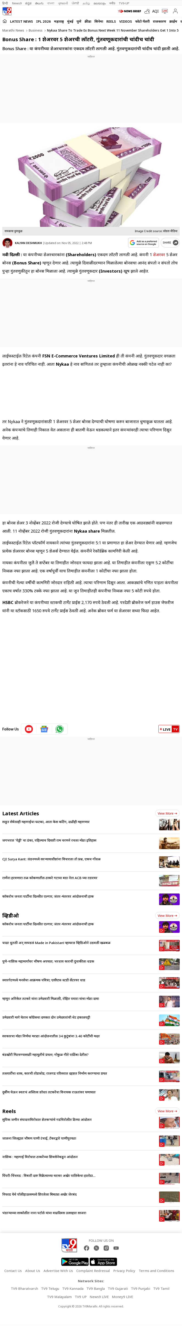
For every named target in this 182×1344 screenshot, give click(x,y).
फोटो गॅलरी (142, 21)
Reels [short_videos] (9, 1111)
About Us (32, 1270)
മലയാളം (100, 3)
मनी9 (112, 3)
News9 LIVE (99, 1296)
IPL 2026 (43, 21)
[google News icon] (44, 729)
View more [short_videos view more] (167, 1111)
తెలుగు (39, 3)
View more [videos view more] (167, 915)
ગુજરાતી (63, 3)
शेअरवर (159, 254)
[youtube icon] (29, 729)
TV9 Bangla (95, 1288)
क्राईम (173, 21)
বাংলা (50, 3)
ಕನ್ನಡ (28, 3)
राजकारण (159, 21)
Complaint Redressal (93, 1270)
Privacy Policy (124, 1270)
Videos (125, 21)
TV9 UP (81, 1296)
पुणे (79, 21)
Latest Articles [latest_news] (20, 813)
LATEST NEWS (21, 21)
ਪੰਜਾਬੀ (75, 3)
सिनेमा (98, 21)
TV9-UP (124, 3)
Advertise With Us (58, 1270)
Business (35, 30)
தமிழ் (86, 3)
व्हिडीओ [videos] (10, 915)
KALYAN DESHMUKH (28, 243)
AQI (155, 11)
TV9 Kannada (72, 1288)
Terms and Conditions (156, 1270)
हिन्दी (5, 3)
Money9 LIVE (122, 1296)
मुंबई (70, 21)
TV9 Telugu (50, 1288)
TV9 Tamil (161, 1288)
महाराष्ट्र (59, 21)
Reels (111, 21)
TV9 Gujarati (118, 1288)
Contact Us (13, 1270)
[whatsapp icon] (59, 729)
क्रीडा (88, 21)
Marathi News (13, 30)
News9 (17, 3)
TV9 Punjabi (140, 1288)
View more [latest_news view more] (167, 813)
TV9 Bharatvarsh (24, 1288)
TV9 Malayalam (59, 1296)
